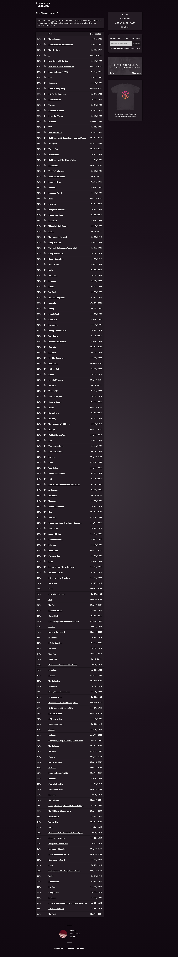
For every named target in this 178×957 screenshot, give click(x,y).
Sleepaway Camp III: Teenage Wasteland (65, 740)
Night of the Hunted (56, 632)
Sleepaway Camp (55, 215)
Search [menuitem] (125, 27)
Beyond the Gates (55, 539)
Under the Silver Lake (57, 341)
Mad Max (52, 517)
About (73, 937)
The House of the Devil (57, 237)
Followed (52, 545)
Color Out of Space (56, 110)
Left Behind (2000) (56, 909)
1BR (50, 479)
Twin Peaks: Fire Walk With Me (61, 66)
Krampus (52, 352)
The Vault (52, 751)
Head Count (53, 550)
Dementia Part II (55, 193)
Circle (50, 589)
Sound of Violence (55, 380)
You (50, 440)
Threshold (52, 501)
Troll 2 (50, 876)
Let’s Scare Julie (55, 762)
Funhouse (52, 898)
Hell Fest (52, 778)
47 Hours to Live (55, 719)
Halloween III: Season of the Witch (62, 665)
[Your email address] (121, 43)
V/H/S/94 (53, 391)
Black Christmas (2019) (58, 773)
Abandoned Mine (55, 789)
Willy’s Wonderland (56, 473)
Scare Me (52, 204)
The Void (52, 385)
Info (112, 73)
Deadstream (53, 154)
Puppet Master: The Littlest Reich (61, 567)
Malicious (52, 768)
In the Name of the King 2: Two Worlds (64, 871)
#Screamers (53, 637)
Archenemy (53, 490)
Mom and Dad (54, 556)
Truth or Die (53, 822)
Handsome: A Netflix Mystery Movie (63, 703)
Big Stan (51, 887)
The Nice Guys (54, 50)
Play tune (136, 73)
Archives (75, 934)
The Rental (52, 495)
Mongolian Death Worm (58, 843)
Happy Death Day (56, 259)
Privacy (80, 949)
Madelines (52, 670)
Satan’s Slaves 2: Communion (60, 44)
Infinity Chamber (55, 643)
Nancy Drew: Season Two (59, 692)
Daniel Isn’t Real (55, 132)
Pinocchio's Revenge (56, 838)
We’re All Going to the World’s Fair (63, 248)
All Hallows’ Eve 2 (56, 724)
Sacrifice (51, 675)
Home (73, 931)
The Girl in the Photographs (59, 811)
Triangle (51, 429)
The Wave (52, 583)
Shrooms (52, 795)
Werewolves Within (56, 176)
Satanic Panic (53, 314)
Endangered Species (56, 849)
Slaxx (50, 462)
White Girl (52, 659)
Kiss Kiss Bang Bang (56, 88)
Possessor (52, 281)
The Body (52, 418)
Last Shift (52, 121)
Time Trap (52, 654)
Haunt (51, 512)
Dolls (50, 599)
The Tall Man (53, 800)
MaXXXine (52, 275)
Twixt (50, 827)
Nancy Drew (53, 413)
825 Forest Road (55, 697)
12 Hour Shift (53, 369)
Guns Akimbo (53, 616)
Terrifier (51, 627)
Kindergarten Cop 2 (56, 860)
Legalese (70, 949)
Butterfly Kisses (54, 182)
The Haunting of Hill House (59, 424)
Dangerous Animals (56, 209)
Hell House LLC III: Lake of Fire (60, 708)
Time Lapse (53, 363)
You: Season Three (56, 446)
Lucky (50, 270)
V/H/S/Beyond (55, 396)
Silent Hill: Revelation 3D (58, 854)
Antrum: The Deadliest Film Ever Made (64, 484)
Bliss (50, 77)
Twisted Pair (53, 816)
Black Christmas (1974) (58, 72)
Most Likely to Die (55, 784)
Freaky (51, 308)
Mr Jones (52, 648)
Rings (50, 865)
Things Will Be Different (58, 226)
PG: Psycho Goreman (57, 94)
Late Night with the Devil (58, 61)
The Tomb (52, 914)
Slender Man (53, 881)
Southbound (53, 165)
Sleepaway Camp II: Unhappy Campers (64, 523)
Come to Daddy (54, 402)
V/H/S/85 (53, 528)
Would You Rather (56, 506)
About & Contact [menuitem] (125, 23)
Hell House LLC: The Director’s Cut (62, 160)
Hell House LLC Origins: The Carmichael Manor (67, 138)
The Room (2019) (55, 572)
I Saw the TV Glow (56, 116)
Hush (50, 198)
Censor (51, 231)
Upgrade (52, 347)
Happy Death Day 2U (57, 330)
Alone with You (54, 534)
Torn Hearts (53, 336)
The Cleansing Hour (56, 297)
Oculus (51, 374)
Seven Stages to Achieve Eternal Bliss (63, 621)
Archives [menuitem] (125, 19)
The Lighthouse (54, 39)
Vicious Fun (53, 149)
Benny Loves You (55, 610)
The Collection (54, 681)
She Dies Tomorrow (56, 358)
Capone (51, 757)
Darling (51, 457)
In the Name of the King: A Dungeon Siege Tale (67, 903)
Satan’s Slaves (54, 99)
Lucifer (51, 407)
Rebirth (51, 730)
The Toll (51, 605)
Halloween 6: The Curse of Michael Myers (65, 833)
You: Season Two (55, 451)
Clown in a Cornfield (56, 594)
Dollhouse (52, 735)
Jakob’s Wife (53, 264)
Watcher (52, 105)
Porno (50, 561)
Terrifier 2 (52, 187)
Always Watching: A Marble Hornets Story (65, 806)
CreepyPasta (53, 892)
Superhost (52, 220)
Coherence (52, 83)
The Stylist (52, 143)
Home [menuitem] (125, 14)
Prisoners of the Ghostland (59, 578)
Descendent (53, 325)
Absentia (52, 303)
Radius (51, 286)
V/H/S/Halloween (56, 171)
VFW (50, 127)
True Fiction (53, 468)
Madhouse (52, 686)
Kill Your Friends (55, 713)
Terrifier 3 (52, 292)
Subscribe (136, 43)
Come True (52, 319)
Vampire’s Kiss (54, 242)
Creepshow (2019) (56, 253)
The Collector (53, 746)
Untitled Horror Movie (57, 435)
